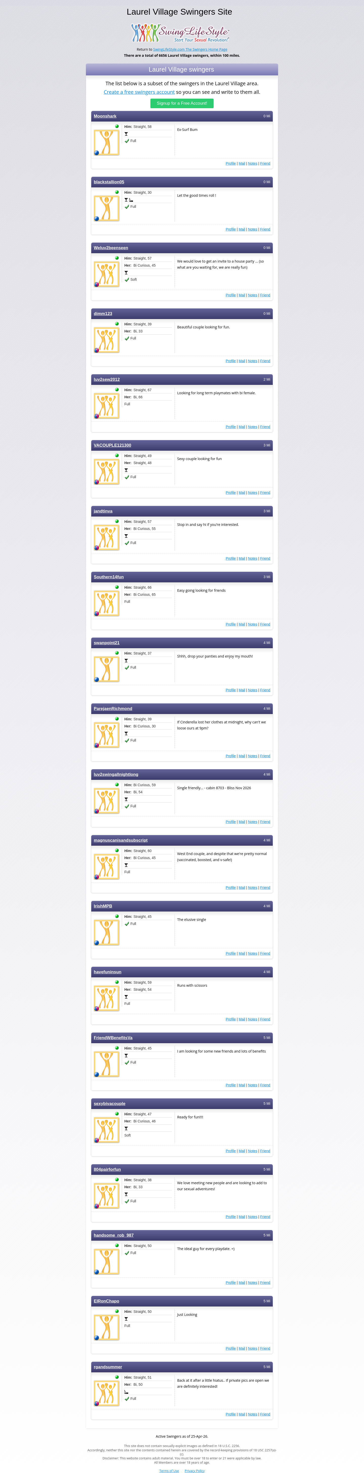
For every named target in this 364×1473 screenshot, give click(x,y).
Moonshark (105, 116)
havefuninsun (107, 972)
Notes (252, 163)
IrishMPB (103, 906)
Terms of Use (169, 1470)
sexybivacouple (109, 1103)
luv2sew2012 (107, 379)
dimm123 (103, 313)
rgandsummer (108, 1367)
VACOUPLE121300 (112, 445)
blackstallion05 (109, 182)
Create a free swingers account (139, 91)
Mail (242, 163)
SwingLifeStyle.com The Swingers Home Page (190, 49)
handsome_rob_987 (114, 1235)
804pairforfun (107, 1169)
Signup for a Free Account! (182, 103)
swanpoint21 (107, 642)
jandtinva (103, 511)
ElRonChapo (106, 1301)
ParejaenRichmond (113, 708)
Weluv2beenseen (111, 247)
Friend (265, 163)
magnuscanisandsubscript (121, 840)
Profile (231, 163)
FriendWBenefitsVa (113, 1037)
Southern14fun (109, 577)
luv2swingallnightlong (116, 774)
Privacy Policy (195, 1470)
